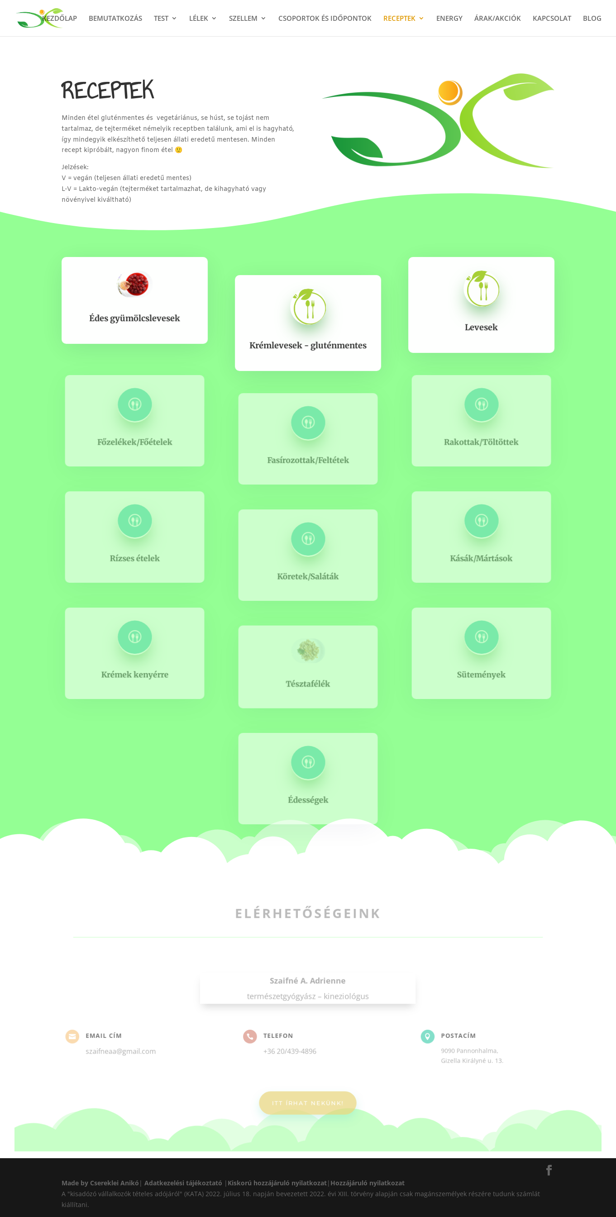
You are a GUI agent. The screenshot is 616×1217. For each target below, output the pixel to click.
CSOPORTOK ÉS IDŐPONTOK (325, 19)
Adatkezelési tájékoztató (183, 1183)
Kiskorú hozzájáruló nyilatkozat (277, 1183)
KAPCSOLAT (552, 19)
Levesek (481, 327)
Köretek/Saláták (308, 575)
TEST (161, 19)
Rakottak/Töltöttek (481, 441)
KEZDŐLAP (59, 19)
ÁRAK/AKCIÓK (497, 19)
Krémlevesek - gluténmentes (308, 345)
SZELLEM (243, 19)
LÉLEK (198, 19)
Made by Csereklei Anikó (100, 1183)
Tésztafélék (308, 683)
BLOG (592, 19)
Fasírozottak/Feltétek (308, 459)
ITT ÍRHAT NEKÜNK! (308, 1099)
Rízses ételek (135, 557)
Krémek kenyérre (134, 674)
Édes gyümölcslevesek (134, 318)
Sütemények (481, 674)
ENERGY (449, 19)
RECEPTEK (399, 19)
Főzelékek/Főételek (135, 441)
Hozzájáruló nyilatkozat (367, 1183)
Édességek (308, 798)
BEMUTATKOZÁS (115, 19)
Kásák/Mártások (481, 557)
